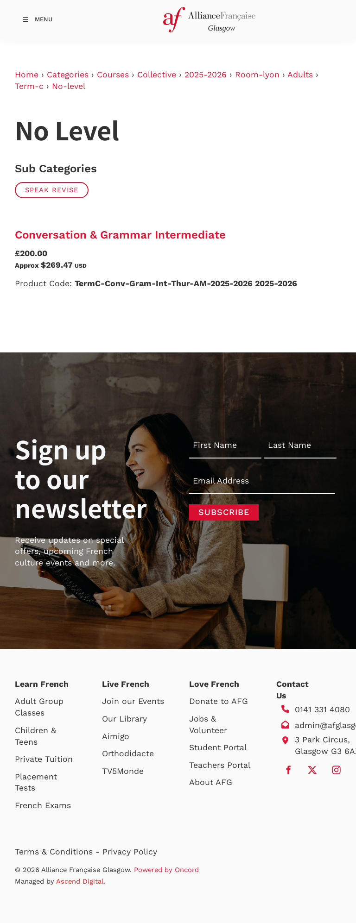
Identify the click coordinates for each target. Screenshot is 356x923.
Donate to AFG (218, 701)
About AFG (210, 782)
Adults (300, 74)
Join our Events (133, 701)
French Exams (43, 805)
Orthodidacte (128, 753)
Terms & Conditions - (58, 851)
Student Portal (218, 747)
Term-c (29, 86)
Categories (68, 74)
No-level (68, 86)
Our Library (124, 718)
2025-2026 (205, 74)
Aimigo (115, 736)
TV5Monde (123, 771)
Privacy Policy (129, 851)
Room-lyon (257, 74)
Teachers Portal (219, 765)
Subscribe (223, 512)
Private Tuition (44, 759)
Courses (113, 74)
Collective (156, 74)
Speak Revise (51, 190)
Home (26, 74)
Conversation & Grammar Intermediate (120, 234)
